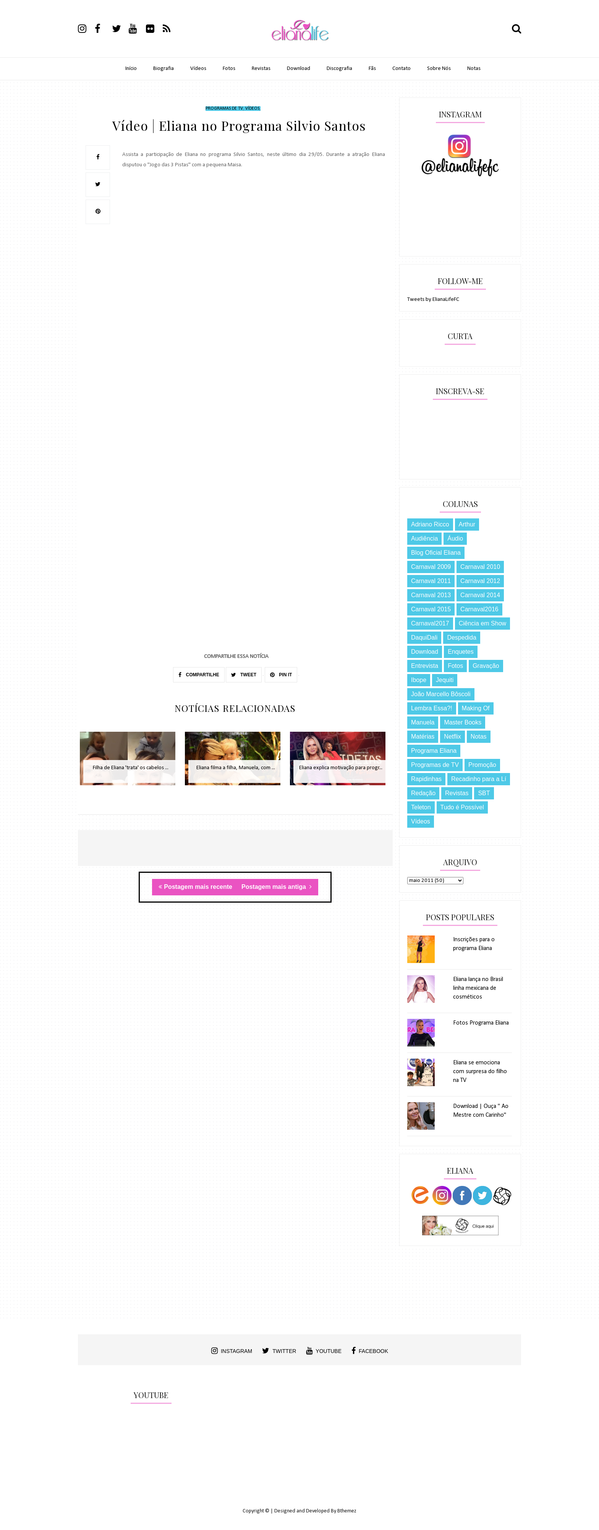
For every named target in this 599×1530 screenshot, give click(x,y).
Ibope (418, 680)
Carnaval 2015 (431, 609)
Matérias (422, 736)
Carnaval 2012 (480, 581)
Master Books (462, 722)
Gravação (486, 666)
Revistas (261, 68)
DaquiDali (424, 637)
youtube (324, 1351)
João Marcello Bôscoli (441, 694)
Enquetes (461, 651)
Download (298, 68)
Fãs (372, 68)
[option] (130, 762)
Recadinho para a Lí (478, 779)
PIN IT (281, 674)
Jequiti (444, 680)
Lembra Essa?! (431, 708)
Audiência (424, 538)
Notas (474, 68)
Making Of (476, 708)
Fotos (229, 68)
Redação (423, 793)
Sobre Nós (439, 68)
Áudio (455, 538)
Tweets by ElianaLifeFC (433, 299)
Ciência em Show (483, 623)
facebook (369, 1351)
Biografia (163, 68)
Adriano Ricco (430, 524)
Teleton (421, 807)
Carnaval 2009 (431, 567)
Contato (401, 68)
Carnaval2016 (479, 609)
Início (131, 68)
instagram (231, 1351)
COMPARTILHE (198, 674)
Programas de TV (224, 108)
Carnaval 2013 (431, 595)
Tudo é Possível (462, 807)
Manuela (422, 722)
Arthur (467, 524)
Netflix (452, 736)
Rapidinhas (426, 779)
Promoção (482, 765)
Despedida (461, 637)
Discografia (339, 68)
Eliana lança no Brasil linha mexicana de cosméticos (478, 988)
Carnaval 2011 (431, 581)
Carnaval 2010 (480, 567)
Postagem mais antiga (276, 887)
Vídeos (198, 68)
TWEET (243, 674)
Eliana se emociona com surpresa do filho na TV (480, 1071)
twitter (279, 1351)
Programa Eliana (434, 750)
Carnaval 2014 (480, 595)
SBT (484, 793)
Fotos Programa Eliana (481, 1023)
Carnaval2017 (430, 623)
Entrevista (424, 666)
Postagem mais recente (195, 887)
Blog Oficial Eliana (436, 552)
